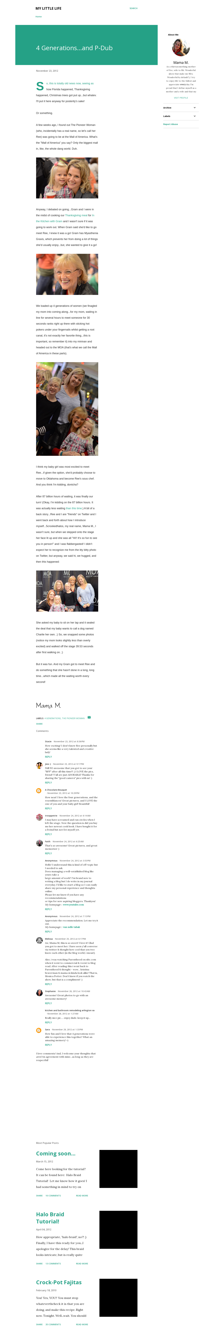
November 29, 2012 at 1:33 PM (67, 1029)
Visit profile (181, 97)
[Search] (133, 8)
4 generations (52, 718)
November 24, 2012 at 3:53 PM (75, 860)
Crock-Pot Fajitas (59, 1282)
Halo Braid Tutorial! (50, 1218)
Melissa (49, 938)
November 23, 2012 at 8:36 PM (69, 741)
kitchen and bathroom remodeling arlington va (70, 1010)
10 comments (53, 1195)
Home (39, 16)
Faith (47, 841)
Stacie (48, 741)
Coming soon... (55, 1153)
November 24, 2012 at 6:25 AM (68, 841)
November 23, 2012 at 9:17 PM (68, 764)
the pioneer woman (73, 718)
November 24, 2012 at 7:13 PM (75, 916)
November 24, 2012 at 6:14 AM (75, 815)
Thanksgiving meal (76, 215)
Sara (47, 1029)
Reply (48, 756)
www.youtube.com (73, 904)
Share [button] (39, 723)
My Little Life (48, 8)
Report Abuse (170, 124)
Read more (82, 1195)
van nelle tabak (71, 927)
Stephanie (50, 991)
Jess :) (48, 764)
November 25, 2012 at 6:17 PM (70, 938)
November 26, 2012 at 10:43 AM (74, 991)
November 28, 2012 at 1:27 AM (62, 1013)
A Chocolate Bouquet (56, 789)
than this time (74, 508)
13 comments (53, 1263)
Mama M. (181, 62)
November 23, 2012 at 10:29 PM (63, 793)
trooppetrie (51, 815)
